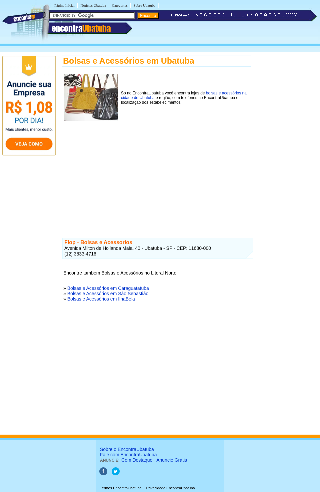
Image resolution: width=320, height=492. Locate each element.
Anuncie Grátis (171, 460)
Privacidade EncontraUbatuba (170, 488)
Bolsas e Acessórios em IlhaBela (101, 299)
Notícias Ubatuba (93, 5)
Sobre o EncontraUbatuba (127, 449)
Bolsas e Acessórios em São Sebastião (108, 293)
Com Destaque (136, 460)
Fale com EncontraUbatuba (128, 454)
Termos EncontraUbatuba (121, 488)
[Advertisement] (156, 169)
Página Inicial (64, 5)
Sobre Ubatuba (144, 5)
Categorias (120, 5)
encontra (81, 28)
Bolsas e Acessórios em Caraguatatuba (108, 288)
